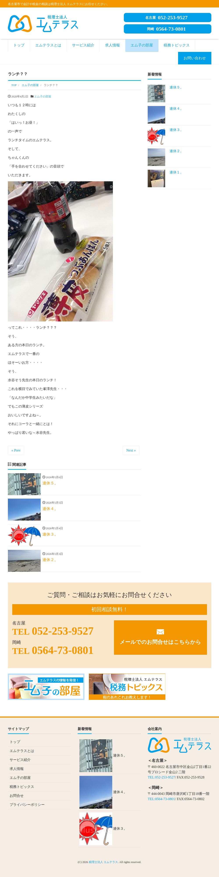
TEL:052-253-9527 (161, 777)
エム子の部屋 (142, 45)
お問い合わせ (195, 58)
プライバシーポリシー (27, 805)
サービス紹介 (83, 45)
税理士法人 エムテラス (103, 862)
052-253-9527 (166, 17)
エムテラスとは (48, 45)
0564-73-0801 (166, 29)
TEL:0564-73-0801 (161, 799)
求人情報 (112, 45)
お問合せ (17, 796)
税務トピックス (177, 45)
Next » (131, 450)
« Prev (16, 450)
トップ (19, 45)
